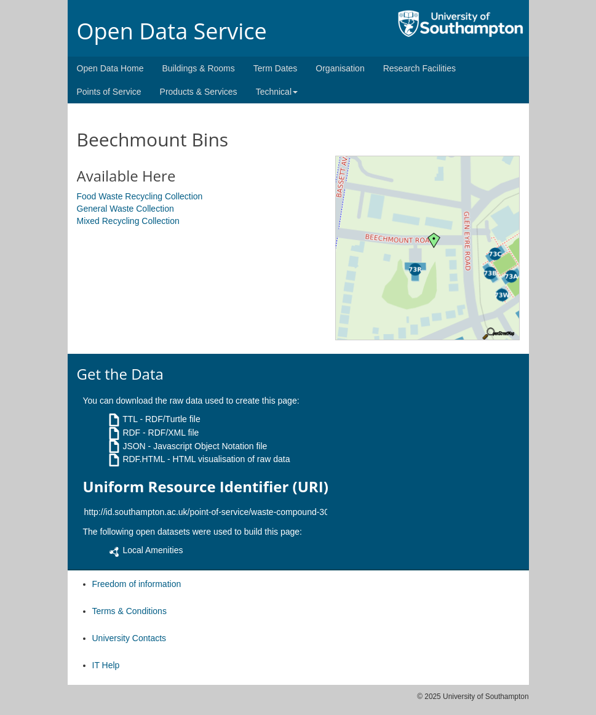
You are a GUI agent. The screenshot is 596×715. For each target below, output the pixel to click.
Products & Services (198, 92)
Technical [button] (277, 92)
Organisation (340, 68)
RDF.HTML (143, 459)
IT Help (106, 665)
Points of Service (109, 92)
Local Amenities (152, 550)
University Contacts (129, 638)
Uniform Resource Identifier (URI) (205, 487)
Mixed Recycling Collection (128, 221)
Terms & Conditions (129, 611)
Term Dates (275, 68)
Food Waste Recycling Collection (140, 196)
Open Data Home (110, 68)
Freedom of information (136, 584)
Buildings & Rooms (198, 68)
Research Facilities (419, 68)
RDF (131, 432)
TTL (129, 419)
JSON (133, 446)
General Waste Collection (125, 209)
